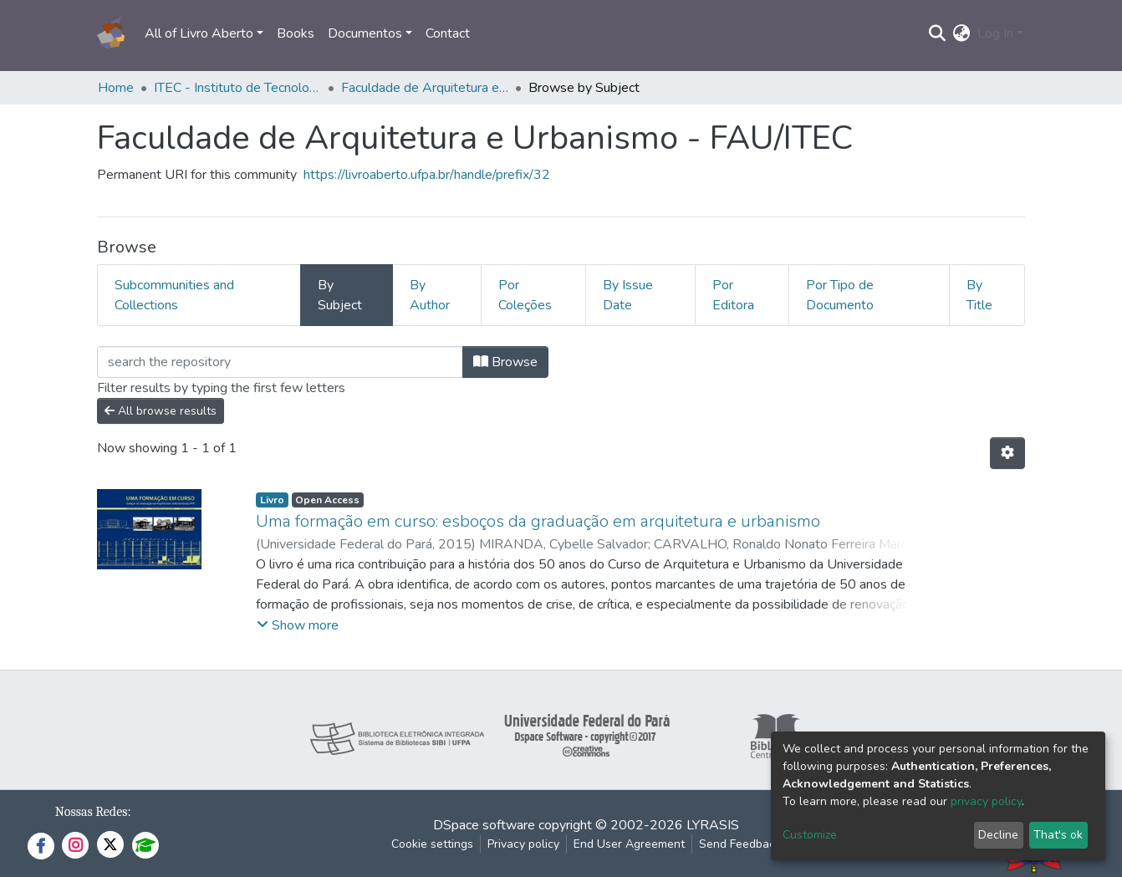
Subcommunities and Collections (174, 295)
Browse (505, 362)
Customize (810, 835)
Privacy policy (523, 844)
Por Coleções (525, 295)
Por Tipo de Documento (840, 295)
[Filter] (280, 362)
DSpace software (484, 825)
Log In (995, 33)
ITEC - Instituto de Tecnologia (237, 88)
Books (295, 33)
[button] (961, 33)
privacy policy (986, 801)
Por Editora (733, 295)
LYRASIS (712, 825)
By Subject (340, 295)
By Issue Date (628, 295)
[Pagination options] (1007, 453)
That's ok (1058, 835)
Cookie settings (432, 844)
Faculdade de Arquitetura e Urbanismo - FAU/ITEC (424, 88)
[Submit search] (937, 33)
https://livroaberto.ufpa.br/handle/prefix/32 (426, 175)
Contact (448, 33)
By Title (979, 295)
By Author (430, 295)
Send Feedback (740, 844)
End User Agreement (629, 844)
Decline (998, 835)
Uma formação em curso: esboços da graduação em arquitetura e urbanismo (538, 521)
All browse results (161, 411)
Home (116, 88)
